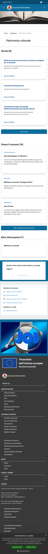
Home (6, 33)
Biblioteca (7, 178)
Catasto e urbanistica (10, 429)
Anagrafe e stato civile (10, 418)
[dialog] (24, 543)
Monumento (7, 202)
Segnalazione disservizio (11, 511)
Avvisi (6, 468)
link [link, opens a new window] (41, 543)
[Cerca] (44, 8)
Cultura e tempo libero (10, 421)
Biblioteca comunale (11, 245)
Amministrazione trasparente (13, 525)
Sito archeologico (9, 152)
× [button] (46, 535)
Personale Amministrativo (11, 407)
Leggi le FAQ (7, 514)
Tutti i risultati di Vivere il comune (24, 228)
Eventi (6, 479)
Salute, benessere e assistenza (13, 451)
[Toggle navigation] (3, 7)
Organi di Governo (9, 393)
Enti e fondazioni (9, 401)
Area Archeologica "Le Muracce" (15, 156)
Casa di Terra (8, 206)
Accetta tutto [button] (17, 547)
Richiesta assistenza (10, 517)
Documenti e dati (9, 409)
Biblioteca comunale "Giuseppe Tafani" (18, 182)
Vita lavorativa (8, 423)
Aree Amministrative (10, 395)
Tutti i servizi (24, 132)
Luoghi (6, 476)
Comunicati (7, 466)
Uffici (5, 398)
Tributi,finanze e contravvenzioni (14, 446)
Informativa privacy (10, 528)
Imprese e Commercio (10, 426)
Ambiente (7, 449)
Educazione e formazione (11, 440)
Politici (6, 404)
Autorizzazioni (8, 454)
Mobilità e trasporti (9, 432)
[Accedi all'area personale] (41, 2)
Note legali (7, 531)
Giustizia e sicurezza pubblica (12, 443)
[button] (24, 551)
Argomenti (13, 33)
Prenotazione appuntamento (12, 508)
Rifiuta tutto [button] (31, 547)
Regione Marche (7, 2)
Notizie (6, 463)
